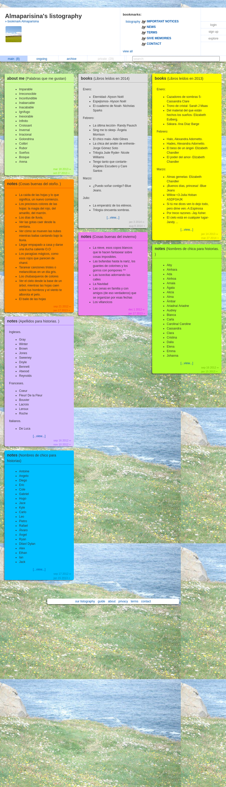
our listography (85, 601)
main (14, 59)
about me (38, 78)
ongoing (43, 59)
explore (213, 38)
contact (146, 601)
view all (128, 51)
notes (35, 184)
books (106, 78)
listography (133, 21)
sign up (213, 31)
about (112, 601)
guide (101, 601)
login (213, 25)
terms (134, 601)
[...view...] (39, 436)
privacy (123, 601)
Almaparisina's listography (43, 16)
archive (73, 59)
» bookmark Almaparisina (22, 21)
